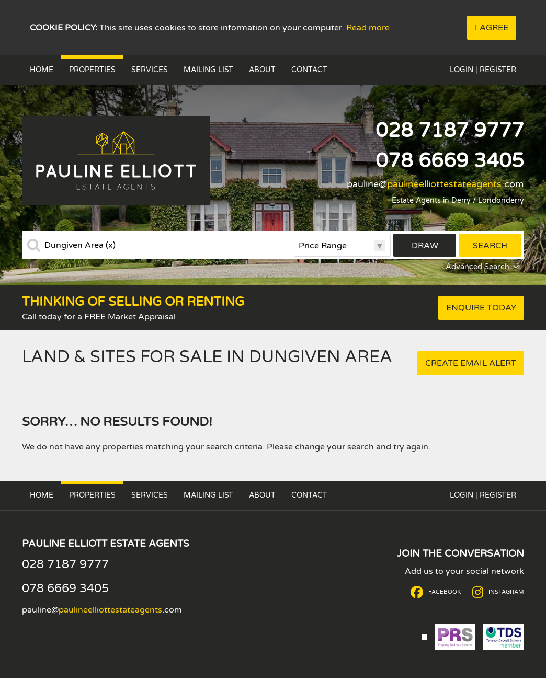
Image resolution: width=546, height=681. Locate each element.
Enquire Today (481, 308)
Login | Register (483, 69)
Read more (368, 27)
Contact (309, 69)
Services (149, 69)
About (262, 69)
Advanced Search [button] (483, 267)
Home (41, 69)
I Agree (491, 27)
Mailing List (208, 69)
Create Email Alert (470, 363)
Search (490, 245)
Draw (425, 245)
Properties (92, 69)
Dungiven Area (80, 245)
